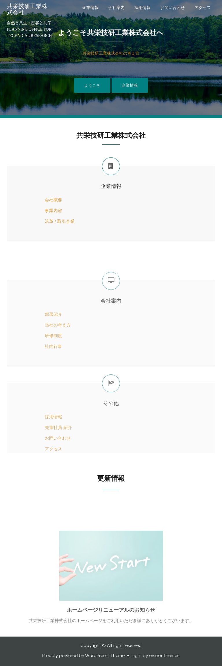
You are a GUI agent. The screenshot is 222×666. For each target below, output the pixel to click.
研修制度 (40, 371)
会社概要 (53, 206)
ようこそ (92, 91)
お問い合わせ (172, 7)
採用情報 (142, 7)
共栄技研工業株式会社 (27, 9)
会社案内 (116, 7)
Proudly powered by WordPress (74, 655)
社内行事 (40, 382)
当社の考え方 (45, 360)
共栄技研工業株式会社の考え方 (111, 59)
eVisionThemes (164, 655)
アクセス (203, 7)
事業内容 (40, 217)
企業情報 (90, 7)
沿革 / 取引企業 (47, 227)
